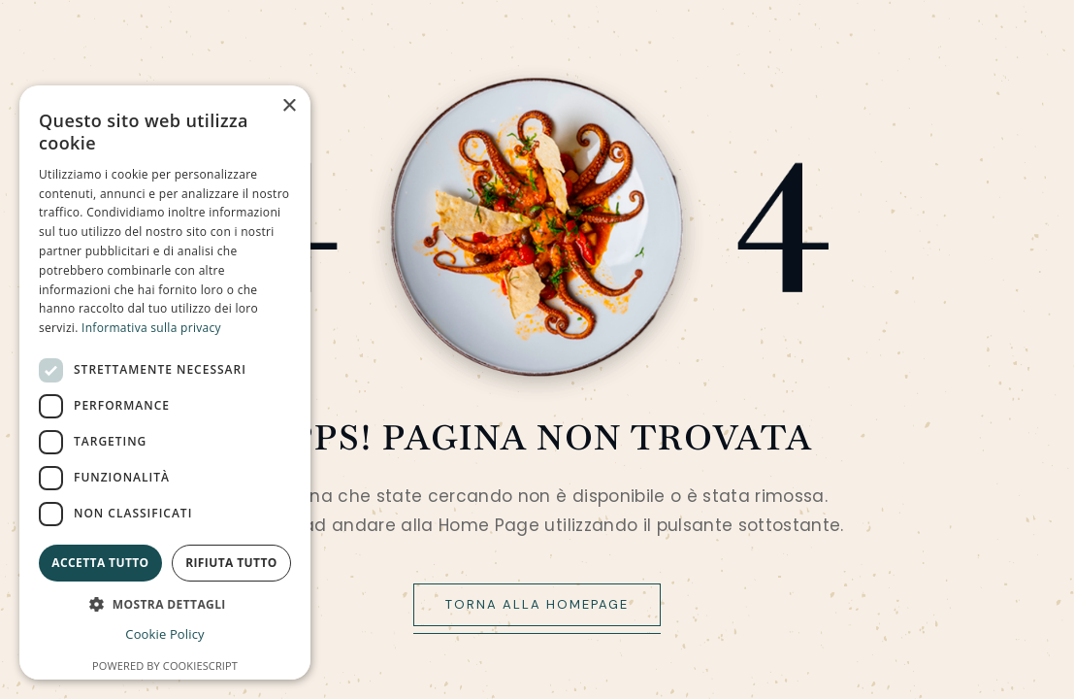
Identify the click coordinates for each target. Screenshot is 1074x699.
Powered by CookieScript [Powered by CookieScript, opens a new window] (165, 665)
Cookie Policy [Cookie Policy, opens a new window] (164, 634)
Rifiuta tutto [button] (231, 562)
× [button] (288, 106)
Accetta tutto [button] (99, 562)
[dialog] (164, 382)
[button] (165, 604)
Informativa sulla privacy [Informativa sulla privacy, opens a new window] (151, 327)
